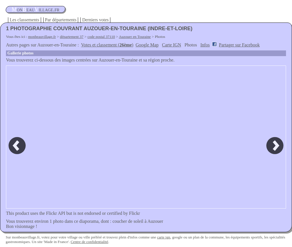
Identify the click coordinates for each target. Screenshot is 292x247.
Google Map (147, 44)
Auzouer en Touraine (135, 36)
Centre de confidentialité (89, 242)
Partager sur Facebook (239, 44)
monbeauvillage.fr (42, 36)
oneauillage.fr (35, 9)
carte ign (163, 237)
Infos (205, 44)
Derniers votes (95, 19)
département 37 (72, 36)
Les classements (24, 19)
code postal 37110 (101, 36)
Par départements (61, 19)
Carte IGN (171, 44)
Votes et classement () (107, 44)
